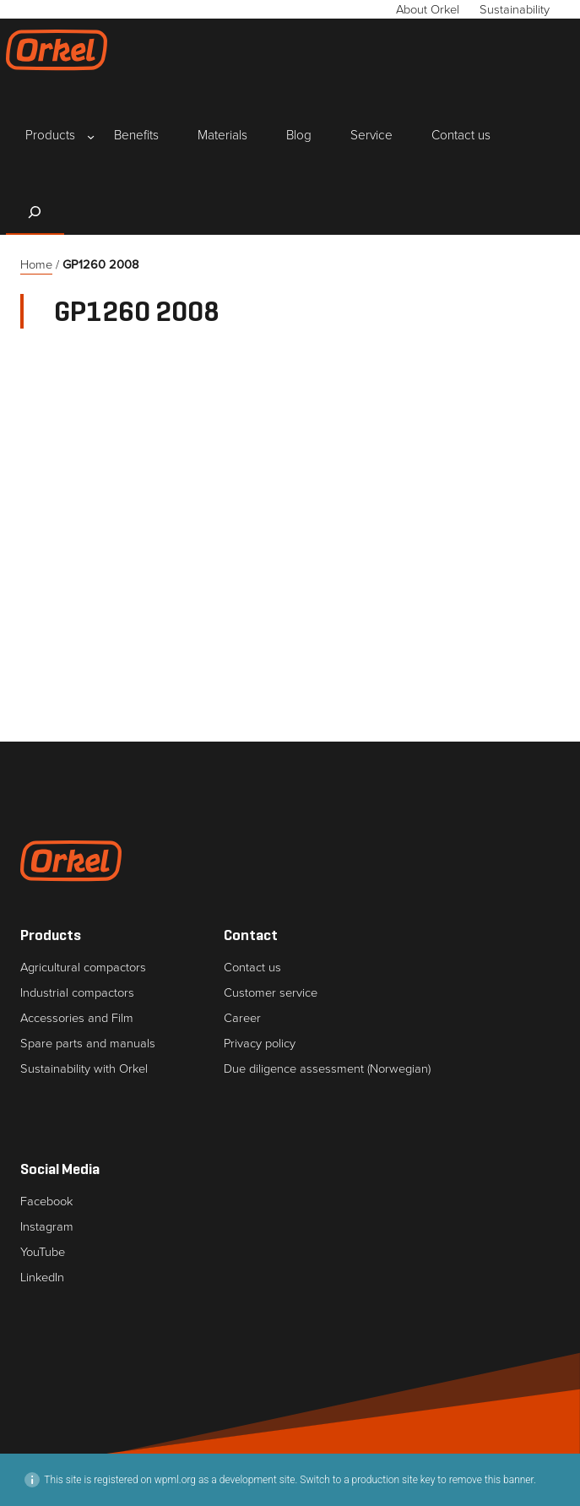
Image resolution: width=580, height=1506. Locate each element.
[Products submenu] (50, 136)
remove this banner (491, 1480)
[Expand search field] (35, 212)
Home (36, 264)
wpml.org (175, 1480)
